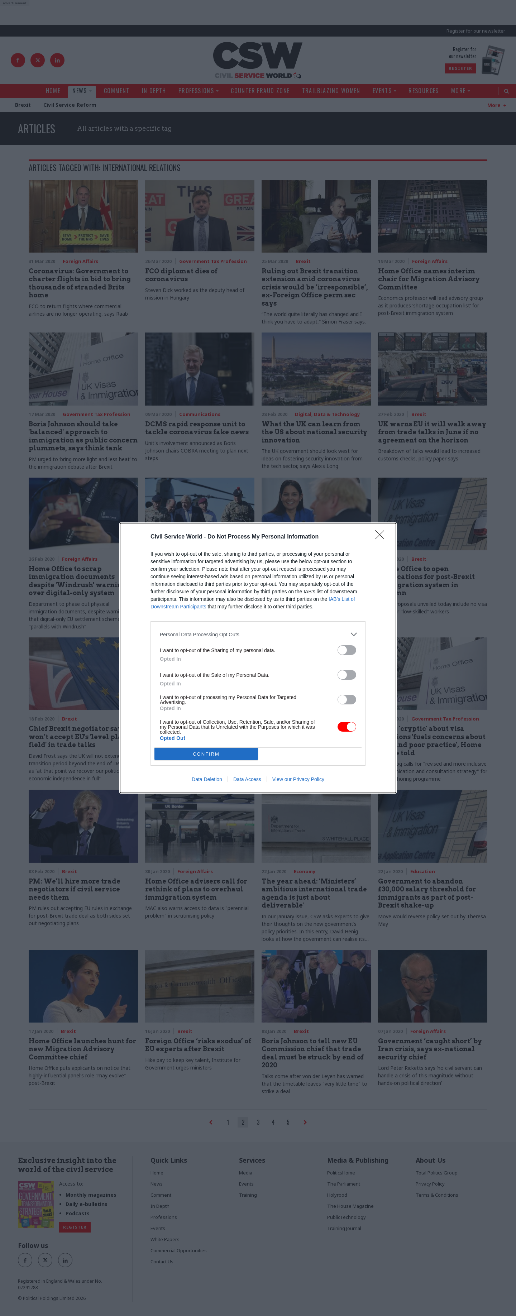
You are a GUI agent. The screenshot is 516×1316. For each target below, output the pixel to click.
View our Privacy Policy (298, 779)
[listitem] (258, 634)
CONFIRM (206, 754)
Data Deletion (207, 779)
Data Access (247, 779)
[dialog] (258, 658)
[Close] (382, 537)
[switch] (347, 650)
